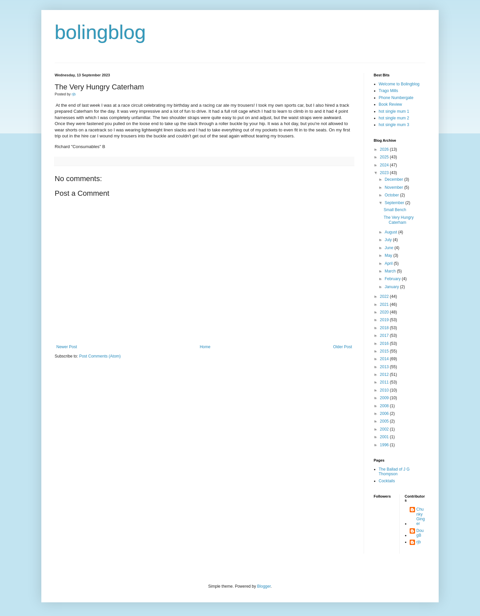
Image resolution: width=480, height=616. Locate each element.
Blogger (264, 586)
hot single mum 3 (394, 124)
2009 (385, 398)
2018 (385, 328)
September (395, 202)
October (392, 195)
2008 (385, 406)
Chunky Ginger (420, 516)
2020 (385, 312)
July (389, 239)
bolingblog (100, 32)
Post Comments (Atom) (100, 356)
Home (205, 347)
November (394, 187)
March (391, 271)
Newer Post (66, 347)
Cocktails (387, 481)
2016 (385, 343)
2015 (385, 351)
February (393, 278)
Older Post (342, 347)
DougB (420, 533)
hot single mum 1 (394, 111)
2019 (385, 320)
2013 (385, 367)
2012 (385, 374)
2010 (385, 390)
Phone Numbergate (396, 97)
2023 (385, 172)
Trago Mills (388, 90)
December (394, 179)
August (391, 232)
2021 (385, 304)
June (389, 247)
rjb (418, 542)
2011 (385, 382)
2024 (385, 165)
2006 (385, 413)
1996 (385, 445)
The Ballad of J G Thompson (394, 471)
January (392, 286)
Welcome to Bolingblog (399, 84)
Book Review (390, 104)
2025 (385, 157)
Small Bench (395, 209)
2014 (385, 359)
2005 (385, 421)
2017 (385, 335)
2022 (385, 296)
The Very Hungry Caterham (399, 219)
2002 (385, 429)
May (389, 255)
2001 (385, 437)
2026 (385, 149)
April (389, 263)
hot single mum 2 (394, 118)
